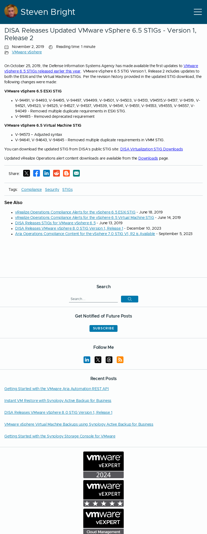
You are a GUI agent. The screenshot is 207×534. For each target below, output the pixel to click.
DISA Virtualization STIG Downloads (151, 149)
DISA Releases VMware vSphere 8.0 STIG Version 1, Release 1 (69, 228)
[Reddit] (56, 174)
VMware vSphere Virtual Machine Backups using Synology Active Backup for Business (78, 424)
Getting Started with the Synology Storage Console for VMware (59, 436)
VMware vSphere (27, 52)
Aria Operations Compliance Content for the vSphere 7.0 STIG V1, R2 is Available (85, 234)
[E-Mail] (76, 174)
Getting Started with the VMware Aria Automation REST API (56, 389)
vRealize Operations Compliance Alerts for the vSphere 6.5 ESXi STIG (75, 212)
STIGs (67, 190)
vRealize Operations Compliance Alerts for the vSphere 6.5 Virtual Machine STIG (84, 218)
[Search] (93, 299)
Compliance (31, 190)
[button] (129, 299)
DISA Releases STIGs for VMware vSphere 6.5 (55, 223)
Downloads (148, 158)
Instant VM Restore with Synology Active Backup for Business (57, 401)
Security (52, 190)
